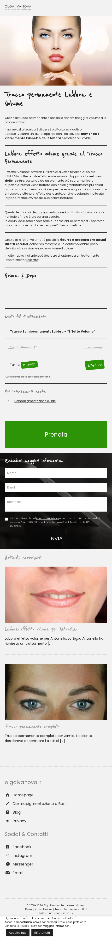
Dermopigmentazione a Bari (35, 401)
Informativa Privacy (47, 518)
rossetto (32, 260)
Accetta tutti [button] (18, 933)
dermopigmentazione (48, 212)
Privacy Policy (28, 926)
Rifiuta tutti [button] (42, 933)
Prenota (56, 435)
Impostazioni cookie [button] (28, 922)
